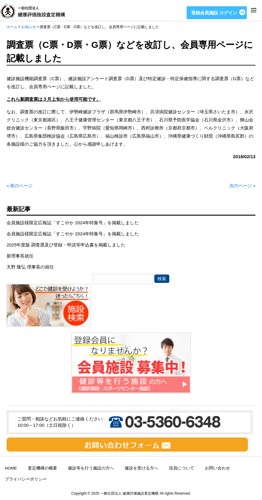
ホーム (12, 27)
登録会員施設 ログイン (214, 12)
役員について (181, 468)
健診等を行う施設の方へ (91, 468)
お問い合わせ (217, 468)
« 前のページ (20, 185)
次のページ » (242, 185)
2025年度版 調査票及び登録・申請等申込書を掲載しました (66, 244)
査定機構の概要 (42, 468)
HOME (11, 468)
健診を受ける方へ (141, 468)
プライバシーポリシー (26, 479)
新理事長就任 (20, 255)
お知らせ (29, 27)
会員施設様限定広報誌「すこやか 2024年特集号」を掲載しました (73, 222)
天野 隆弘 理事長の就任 (30, 266)
